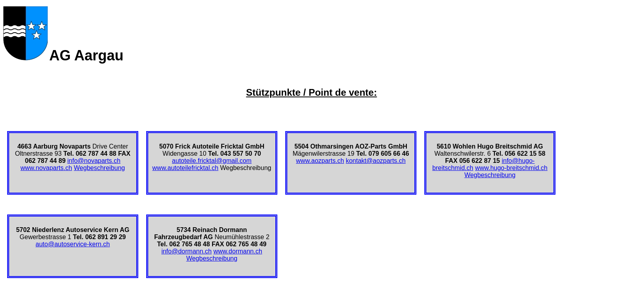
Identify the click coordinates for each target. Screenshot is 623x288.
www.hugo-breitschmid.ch (511, 167)
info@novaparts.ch (94, 160)
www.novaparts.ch (46, 167)
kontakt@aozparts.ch (376, 160)
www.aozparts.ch (320, 160)
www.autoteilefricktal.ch (185, 167)
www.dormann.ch (237, 251)
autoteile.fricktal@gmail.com (212, 160)
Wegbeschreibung (99, 167)
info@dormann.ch (186, 251)
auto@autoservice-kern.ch (73, 244)
